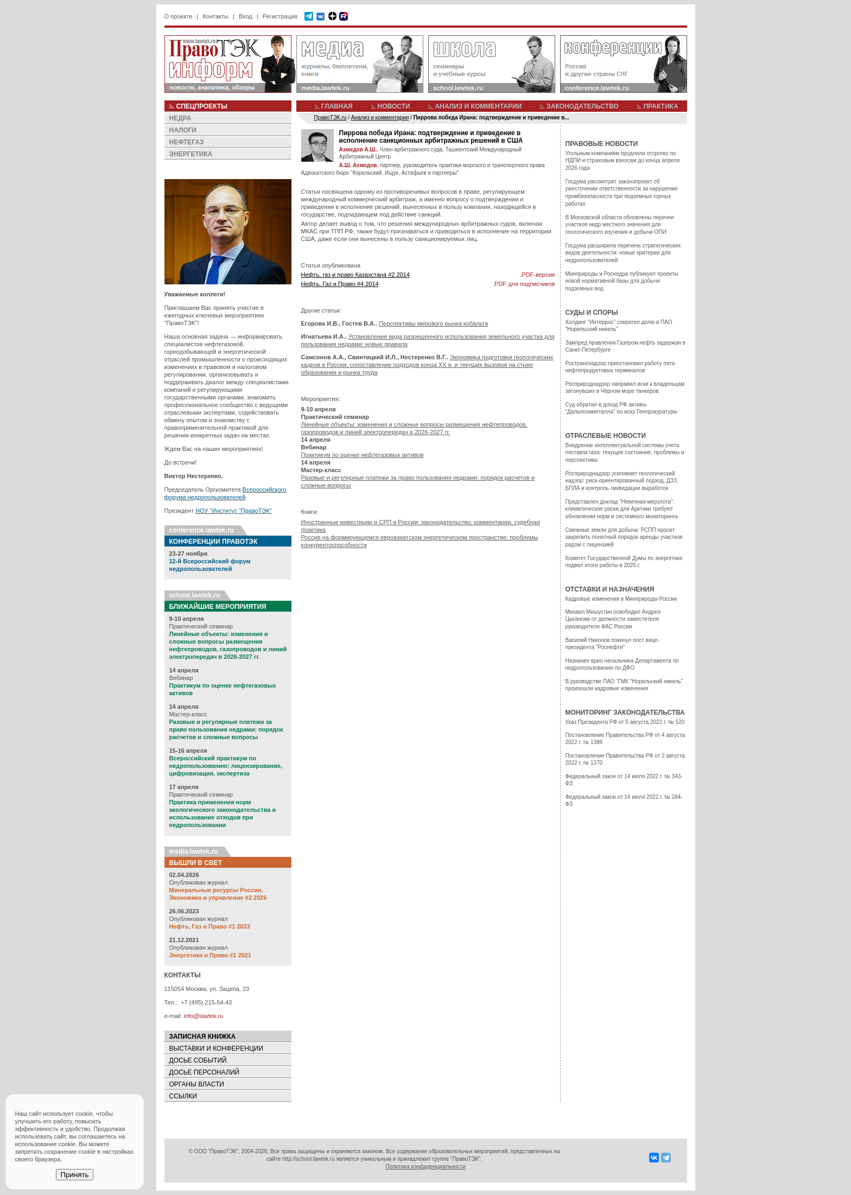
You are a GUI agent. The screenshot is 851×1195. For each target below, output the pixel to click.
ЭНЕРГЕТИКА (191, 154)
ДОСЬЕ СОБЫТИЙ (198, 1060)
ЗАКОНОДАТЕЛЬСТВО (583, 106)
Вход (245, 16)
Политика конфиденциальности (425, 1166)
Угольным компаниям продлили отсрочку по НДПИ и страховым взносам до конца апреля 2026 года (623, 160)
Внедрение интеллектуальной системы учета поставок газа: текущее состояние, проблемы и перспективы (625, 452)
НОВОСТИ (394, 106)
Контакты (215, 16)
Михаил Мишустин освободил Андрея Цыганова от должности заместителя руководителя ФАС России (613, 619)
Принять (74, 1175)
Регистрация (280, 16)
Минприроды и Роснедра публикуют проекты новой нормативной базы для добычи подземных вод (622, 281)
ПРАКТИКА (661, 106)
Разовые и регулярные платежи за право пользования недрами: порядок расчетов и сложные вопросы (226, 729)
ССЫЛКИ (183, 1096)
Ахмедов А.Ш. (358, 149)
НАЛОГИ (183, 130)
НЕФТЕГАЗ (186, 142)
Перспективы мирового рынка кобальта (433, 323)
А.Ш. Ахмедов (358, 165)
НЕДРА (180, 118)
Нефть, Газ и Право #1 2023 (209, 926)
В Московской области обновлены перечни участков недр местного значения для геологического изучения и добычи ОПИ (620, 224)
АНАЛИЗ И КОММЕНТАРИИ (478, 106)
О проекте (178, 16)
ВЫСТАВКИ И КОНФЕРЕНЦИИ (216, 1048)
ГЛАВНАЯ (337, 106)
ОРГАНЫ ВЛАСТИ (196, 1084)
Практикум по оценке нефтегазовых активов (362, 455)
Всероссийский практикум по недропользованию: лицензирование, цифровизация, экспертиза (225, 766)
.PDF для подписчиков (524, 284)
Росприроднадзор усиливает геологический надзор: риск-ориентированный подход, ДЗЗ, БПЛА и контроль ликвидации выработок (622, 481)
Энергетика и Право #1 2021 (210, 955)
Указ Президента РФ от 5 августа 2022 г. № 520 (625, 722)
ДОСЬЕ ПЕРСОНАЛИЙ (204, 1072)
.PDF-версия (537, 274)
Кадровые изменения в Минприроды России (621, 599)
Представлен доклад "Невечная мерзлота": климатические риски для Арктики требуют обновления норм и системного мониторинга (622, 509)
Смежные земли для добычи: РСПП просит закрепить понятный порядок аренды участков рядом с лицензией (624, 537)
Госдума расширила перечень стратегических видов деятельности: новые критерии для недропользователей (623, 253)
